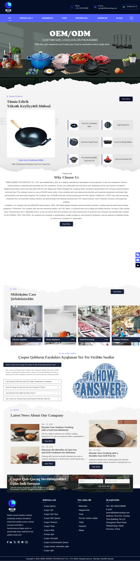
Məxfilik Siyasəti (107, 559)
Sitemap (96, 559)
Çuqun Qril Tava (51, 514)
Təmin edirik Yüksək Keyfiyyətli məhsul (29, 104)
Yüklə (81, 522)
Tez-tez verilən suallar (88, 518)
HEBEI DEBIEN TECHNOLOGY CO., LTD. (56, 559)
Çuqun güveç (50, 506)
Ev (10, 18)
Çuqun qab (49, 550)
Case (64, 18)
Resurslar (82, 18)
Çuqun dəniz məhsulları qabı (56, 546)
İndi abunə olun (104, 486)
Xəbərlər (102, 18)
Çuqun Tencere (50, 522)
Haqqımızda (47, 18)
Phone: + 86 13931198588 (81, 7)
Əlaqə (119, 18)
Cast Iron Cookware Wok (31, 160)
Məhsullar (26, 18)
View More (126, 99)
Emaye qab (49, 534)
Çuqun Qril (48, 510)
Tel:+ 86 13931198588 (116, 506)
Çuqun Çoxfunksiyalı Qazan (56, 542)
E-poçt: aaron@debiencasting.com (107, 7)
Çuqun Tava (49, 526)
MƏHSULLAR (49, 500)
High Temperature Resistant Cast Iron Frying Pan (31, 164)
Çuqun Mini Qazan (52, 518)
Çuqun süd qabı (51, 538)
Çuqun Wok (49, 530)
